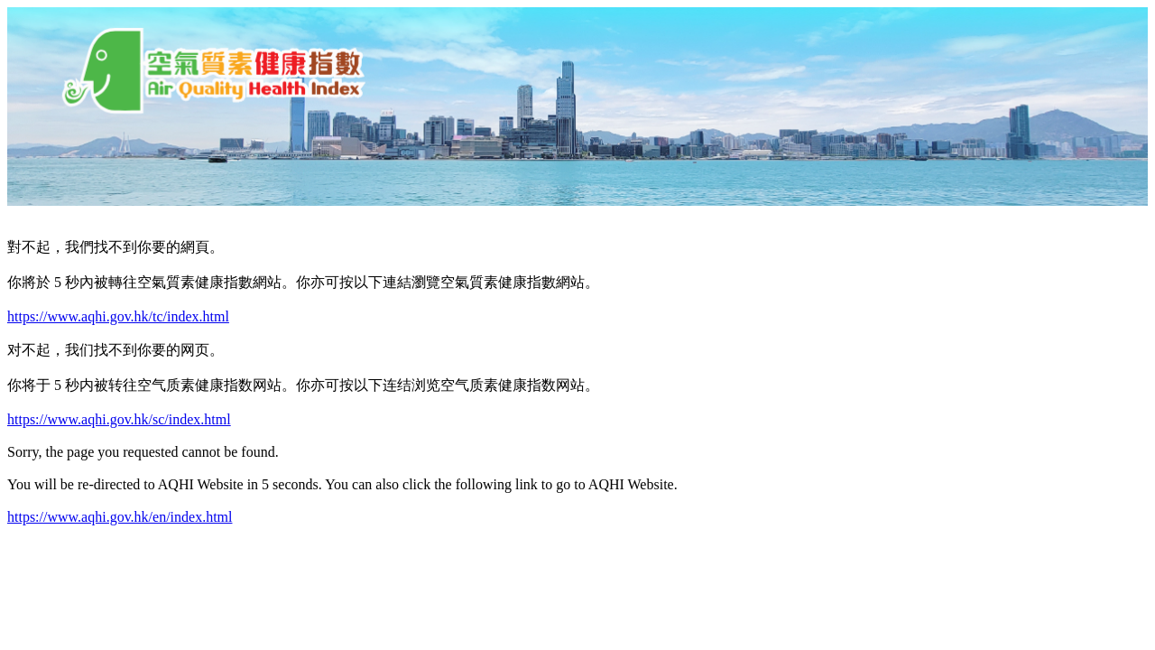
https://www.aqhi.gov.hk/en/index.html (119, 517)
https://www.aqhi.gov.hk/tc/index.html (118, 316)
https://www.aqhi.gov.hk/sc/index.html (119, 419)
